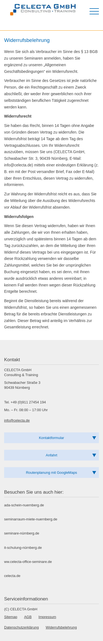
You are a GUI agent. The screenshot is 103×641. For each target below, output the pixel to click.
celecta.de (12, 576)
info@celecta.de (17, 420)
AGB (28, 617)
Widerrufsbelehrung (61, 627)
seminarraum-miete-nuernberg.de (30, 519)
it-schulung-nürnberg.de (23, 548)
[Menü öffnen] (94, 11)
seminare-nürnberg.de (21, 533)
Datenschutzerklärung (21, 627)
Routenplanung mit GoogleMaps (51, 472)
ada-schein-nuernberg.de (24, 505)
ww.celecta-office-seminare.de (28, 562)
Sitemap (10, 617)
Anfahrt (51, 455)
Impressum (47, 617)
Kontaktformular (51, 438)
